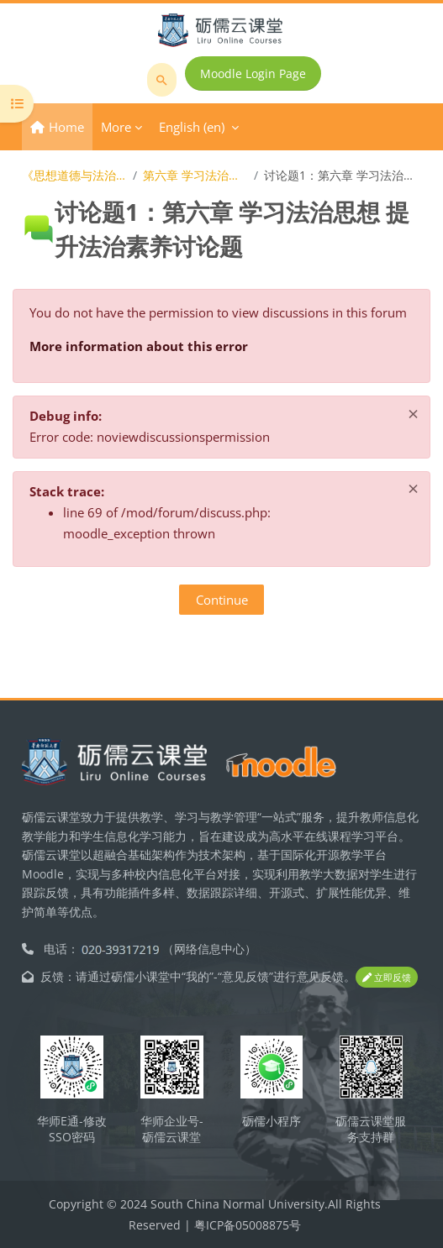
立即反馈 (386, 977)
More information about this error (138, 346)
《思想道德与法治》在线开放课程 (74, 175)
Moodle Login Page (253, 73)
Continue (222, 599)
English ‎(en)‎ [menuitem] (191, 126)
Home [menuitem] (66, 126)
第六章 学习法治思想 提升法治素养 (195, 175)
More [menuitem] (116, 126)
